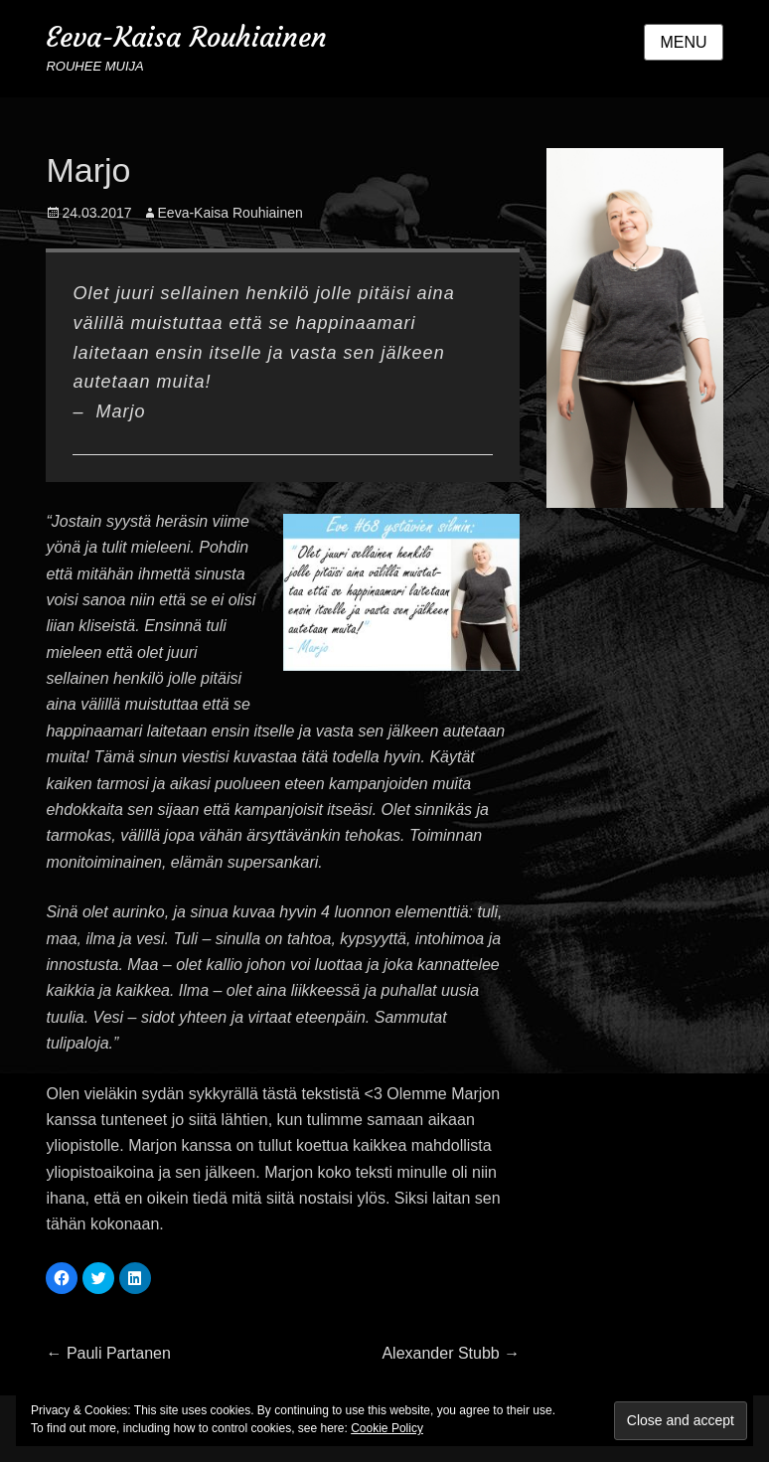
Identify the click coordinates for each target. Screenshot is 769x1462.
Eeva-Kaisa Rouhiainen (186, 37)
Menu (683, 42)
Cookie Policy (387, 1428)
